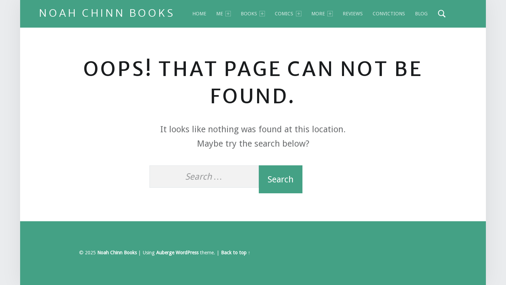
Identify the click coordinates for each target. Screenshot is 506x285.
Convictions (389, 13)
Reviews (353, 13)
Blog (421, 13)
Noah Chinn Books (107, 12)
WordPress (187, 252)
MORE (322, 13)
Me (223, 13)
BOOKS (253, 13)
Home (199, 13)
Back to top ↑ (235, 252)
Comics (288, 13)
